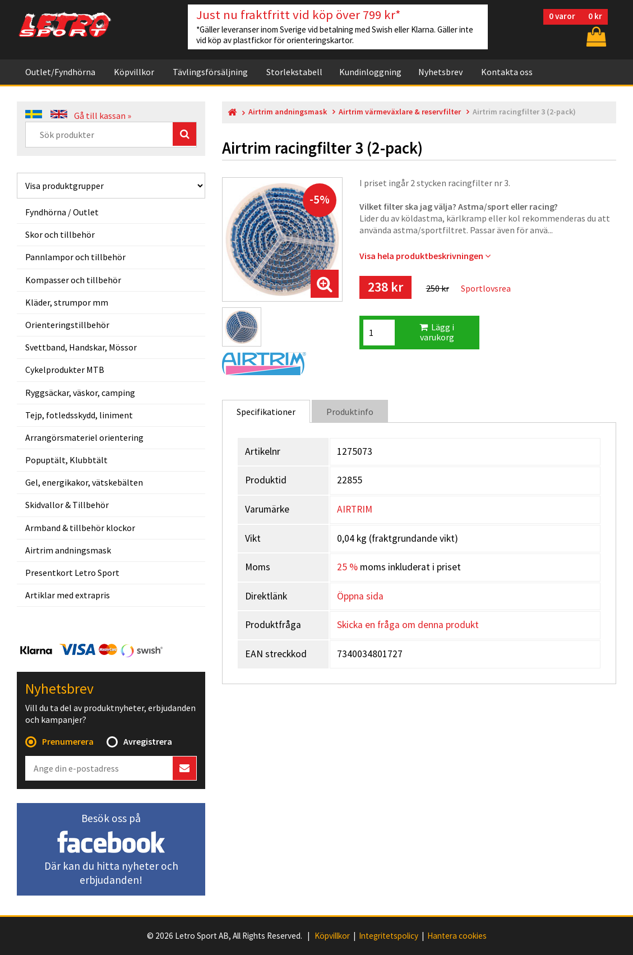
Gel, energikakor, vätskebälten (84, 482)
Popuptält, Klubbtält (66, 459)
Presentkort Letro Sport (72, 572)
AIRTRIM (354, 509)
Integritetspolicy (388, 936)
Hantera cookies (457, 936)
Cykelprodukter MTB (64, 369)
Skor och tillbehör (60, 234)
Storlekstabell (294, 71)
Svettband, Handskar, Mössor (81, 347)
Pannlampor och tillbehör (75, 256)
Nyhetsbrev (440, 71)
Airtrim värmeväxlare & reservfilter (400, 112)
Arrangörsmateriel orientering (84, 437)
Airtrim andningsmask (68, 550)
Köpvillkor (134, 71)
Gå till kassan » (102, 115)
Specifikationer (266, 411)
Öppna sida (360, 596)
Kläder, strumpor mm (66, 302)
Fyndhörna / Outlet (62, 212)
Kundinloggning (370, 71)
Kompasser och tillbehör (73, 279)
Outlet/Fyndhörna (60, 71)
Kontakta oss (507, 71)
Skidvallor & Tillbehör (67, 504)
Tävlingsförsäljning (210, 71)
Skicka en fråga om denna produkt (408, 625)
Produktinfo (349, 411)
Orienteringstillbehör (67, 324)
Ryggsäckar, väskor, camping (80, 392)
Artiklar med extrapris (67, 595)
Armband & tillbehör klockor (80, 527)
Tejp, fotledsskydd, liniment (79, 415)
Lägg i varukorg (436, 332)
